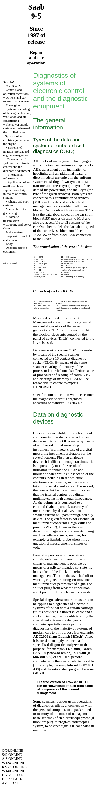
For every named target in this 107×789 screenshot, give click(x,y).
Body (9, 244)
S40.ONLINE (12, 755)
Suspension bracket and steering (16, 238)
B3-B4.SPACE (12, 775)
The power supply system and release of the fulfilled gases (16, 128)
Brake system (14, 232)
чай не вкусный (10, 263)
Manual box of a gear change (14, 211)
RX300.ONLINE (14, 767)
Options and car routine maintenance (16, 99)
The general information (13, 176)
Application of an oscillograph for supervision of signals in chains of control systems (16, 189)
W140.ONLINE (13, 771)
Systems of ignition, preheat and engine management (16, 151)
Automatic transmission (11, 219)
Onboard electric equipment (15, 249)
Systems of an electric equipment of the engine (16, 140)
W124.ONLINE (13, 763)
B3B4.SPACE (12, 779)
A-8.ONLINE (12, 759)
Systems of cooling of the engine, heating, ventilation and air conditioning (17, 114)
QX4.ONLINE (12, 750)
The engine (13, 105)
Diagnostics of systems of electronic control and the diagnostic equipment (16, 164)
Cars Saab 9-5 (14, 86)
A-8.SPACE (10, 783)
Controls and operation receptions (16, 91)
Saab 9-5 (8, 82)
